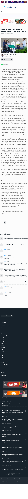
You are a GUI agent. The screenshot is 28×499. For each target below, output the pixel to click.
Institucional (3, 375)
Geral (9, 222)
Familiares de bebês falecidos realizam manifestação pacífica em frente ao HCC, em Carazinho (11, 434)
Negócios (3, 349)
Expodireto (3, 342)
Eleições (2, 334)
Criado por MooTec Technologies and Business (11, 482)
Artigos (2, 362)
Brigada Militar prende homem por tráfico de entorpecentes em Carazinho (14, 288)
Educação (5, 255)
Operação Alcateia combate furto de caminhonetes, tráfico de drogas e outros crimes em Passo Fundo (15, 264)
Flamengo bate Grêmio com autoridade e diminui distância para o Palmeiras (15, 294)
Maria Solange (4, 366)
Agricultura (3, 325)
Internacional (3, 347)
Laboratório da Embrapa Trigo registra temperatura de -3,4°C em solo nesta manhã (15, 245)
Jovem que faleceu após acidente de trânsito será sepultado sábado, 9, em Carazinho (12, 420)
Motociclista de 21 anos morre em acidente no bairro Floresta (11, 404)
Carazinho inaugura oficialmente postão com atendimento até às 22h (11, 426)
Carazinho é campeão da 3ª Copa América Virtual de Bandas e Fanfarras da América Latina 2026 (14, 270)
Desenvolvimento (4, 327)
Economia (3, 329)
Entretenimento (4, 336)
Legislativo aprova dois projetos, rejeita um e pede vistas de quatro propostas (12, 455)
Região (5, 280)
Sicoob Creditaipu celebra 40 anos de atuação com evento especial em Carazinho (16, 239)
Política (2, 353)
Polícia (5, 261)
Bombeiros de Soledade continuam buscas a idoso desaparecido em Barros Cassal (15, 282)
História (2, 345)
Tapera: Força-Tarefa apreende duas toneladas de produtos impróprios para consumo (12, 462)
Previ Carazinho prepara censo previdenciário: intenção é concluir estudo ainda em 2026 (15, 251)
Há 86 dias (8, 243)
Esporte (5, 292)
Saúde (2, 357)
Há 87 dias (8, 261)
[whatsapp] (4, 64)
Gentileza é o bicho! (5, 364)
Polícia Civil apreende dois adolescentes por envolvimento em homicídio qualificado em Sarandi (12, 468)
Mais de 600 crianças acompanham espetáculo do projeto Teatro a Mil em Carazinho (16, 258)
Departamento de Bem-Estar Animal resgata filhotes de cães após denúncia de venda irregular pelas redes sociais (12, 412)
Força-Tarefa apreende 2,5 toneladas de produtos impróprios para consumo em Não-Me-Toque (12, 448)
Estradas (2, 340)
